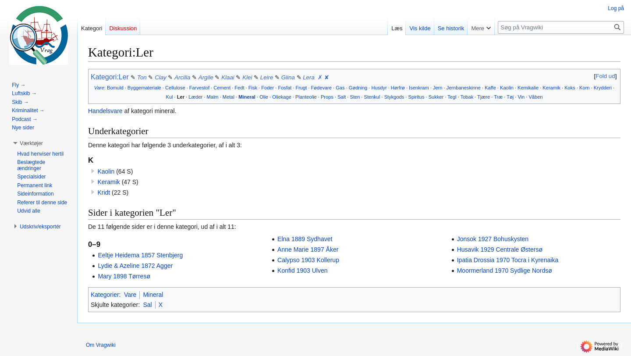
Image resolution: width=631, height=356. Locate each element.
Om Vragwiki (101, 345)
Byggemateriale (144, 87)
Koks (569, 87)
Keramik (551, 87)
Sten (355, 97)
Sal (147, 304)
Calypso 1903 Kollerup (308, 259)
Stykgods (394, 97)
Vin (521, 97)
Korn (584, 87)
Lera (309, 77)
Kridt (103, 192)
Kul (169, 97)
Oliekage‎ (281, 97)
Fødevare (321, 87)
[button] (31, 143)
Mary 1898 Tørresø (124, 276)
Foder (267, 87)
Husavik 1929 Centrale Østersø (499, 249)
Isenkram (419, 87)
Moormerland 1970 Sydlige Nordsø (504, 270)
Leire (266, 77)
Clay (161, 77)
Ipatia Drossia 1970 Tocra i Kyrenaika (508, 259)
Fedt (239, 87)
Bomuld (115, 87)
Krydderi (603, 87)
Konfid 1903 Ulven (302, 270)
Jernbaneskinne (464, 87)
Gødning (358, 87)
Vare (99, 87)
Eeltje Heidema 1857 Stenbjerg (140, 255)
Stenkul (372, 97)
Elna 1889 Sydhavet (304, 238)
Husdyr (379, 87)
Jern (438, 87)
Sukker (436, 97)
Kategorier (105, 294)
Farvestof (199, 87)
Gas (340, 87)
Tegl (451, 97)
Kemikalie (528, 87)
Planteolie (306, 97)
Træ (498, 97)
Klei (247, 77)
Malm (213, 97)
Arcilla (182, 77)
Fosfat (284, 87)
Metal (228, 97)
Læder (195, 97)
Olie (263, 97)
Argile (206, 77)
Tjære (483, 97)
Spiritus (416, 97)
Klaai (227, 77)
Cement (221, 87)
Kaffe (490, 87)
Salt (341, 97)
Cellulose (175, 87)
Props (327, 97)
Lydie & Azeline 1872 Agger (135, 265)
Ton (142, 77)
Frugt (301, 87)
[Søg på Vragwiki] (561, 27)
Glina (288, 77)
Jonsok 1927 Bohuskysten (492, 238)
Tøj (510, 97)
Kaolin (507, 87)
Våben (535, 97)
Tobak (467, 97)
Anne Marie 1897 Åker (307, 249)
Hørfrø (398, 87)
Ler (180, 97)
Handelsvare (105, 110)
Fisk (252, 87)
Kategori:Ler (110, 77)
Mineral (246, 97)
